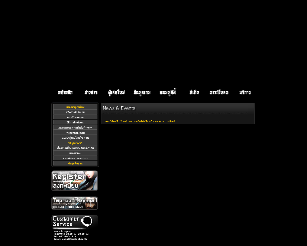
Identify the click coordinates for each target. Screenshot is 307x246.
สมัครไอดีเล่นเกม (75, 112)
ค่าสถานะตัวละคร (75, 132)
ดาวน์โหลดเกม (75, 117)
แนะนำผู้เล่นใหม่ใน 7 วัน (75, 137)
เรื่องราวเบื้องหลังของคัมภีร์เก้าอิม (75, 148)
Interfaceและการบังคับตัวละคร (75, 127)
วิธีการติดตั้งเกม (75, 122)
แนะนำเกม (75, 153)
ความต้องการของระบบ (75, 158)
